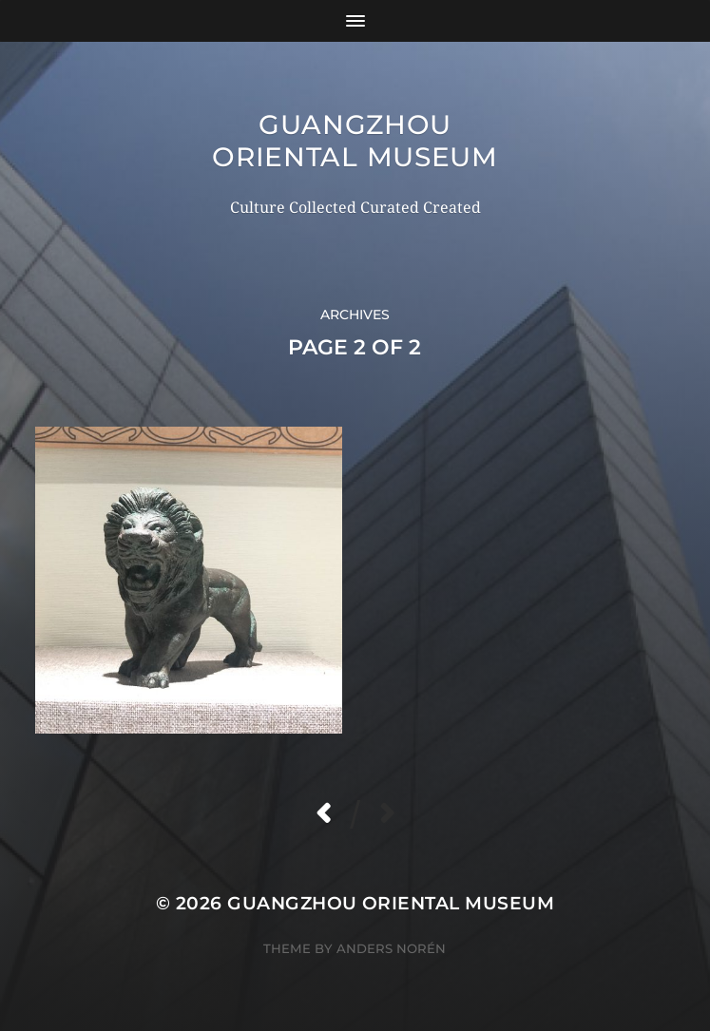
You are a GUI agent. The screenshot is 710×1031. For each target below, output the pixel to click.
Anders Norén (391, 948)
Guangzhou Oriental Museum (355, 140)
